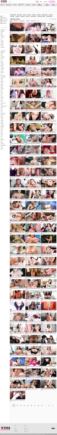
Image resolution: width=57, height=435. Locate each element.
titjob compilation (13, 14)
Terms (25, 427)
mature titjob (12, 16)
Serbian (2, 32)
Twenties (2, 69)
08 (38, 405)
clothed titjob (23, 16)
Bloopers (2, 85)
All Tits (2, 4)
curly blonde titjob (33, 16)
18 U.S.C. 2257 (26, 431)
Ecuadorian (2, 31)
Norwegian (2, 72)
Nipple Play (2, 114)
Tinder (2, 101)
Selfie (1, 146)
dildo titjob (39, 14)
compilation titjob (44, 14)
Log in (41, 1)
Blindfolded (2, 139)
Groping (2, 78)
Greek (1, 34)
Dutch (1, 110)
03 (20, 405)
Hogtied (2, 61)
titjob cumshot (19, 14)
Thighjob (2, 107)
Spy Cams (2, 117)
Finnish (2, 129)
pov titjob (24, 14)
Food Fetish (2, 47)
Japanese (2, 120)
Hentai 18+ (2, 97)
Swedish (2, 41)
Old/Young (2, 81)
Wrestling (2, 126)
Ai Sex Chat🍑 (21, 5)
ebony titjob (34, 14)
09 (41, 405)
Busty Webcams (40, 5)
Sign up (45, 1)
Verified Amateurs (3, 145)
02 (17, 405)
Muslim (2, 87)
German (2, 133)
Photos (15, 4)
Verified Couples (3, 103)
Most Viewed (21, 20)
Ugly (1, 94)
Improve (15, 430)
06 (31, 405)
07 (34, 405)
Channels (28, 4)
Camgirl (2, 142)
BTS (1, 149)
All (38, 20)
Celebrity (2, 84)
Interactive (2, 88)
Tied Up (2, 135)
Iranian (2, 104)
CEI (1, 74)
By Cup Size (33, 20)
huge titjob (17, 16)
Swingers (2, 127)
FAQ (15, 427)
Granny (2, 116)
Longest (27, 20)
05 (27, 405)
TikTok (2, 98)
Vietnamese (2, 35)
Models (33, 4)
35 (49, 405)
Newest (11, 20)
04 (24, 405)
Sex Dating (53, 5)
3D (1, 38)
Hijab (1, 91)
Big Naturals (8, 4)
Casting (2, 123)
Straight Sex (2, 143)
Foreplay (2, 100)
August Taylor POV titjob (41, 16)
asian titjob (50, 14)
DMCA (25, 430)
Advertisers (16, 431)
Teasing (2, 119)
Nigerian (2, 44)
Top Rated (15, 20)
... (45, 405)
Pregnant (2, 148)
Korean (2, 130)
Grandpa (2, 71)
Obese (2, 132)
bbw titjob (29, 14)
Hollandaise (2, 37)
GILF (1, 136)
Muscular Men (3, 75)
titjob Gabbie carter (49, 16)
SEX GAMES (47, 5)
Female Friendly (3, 113)
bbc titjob (27, 16)
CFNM (2, 90)
